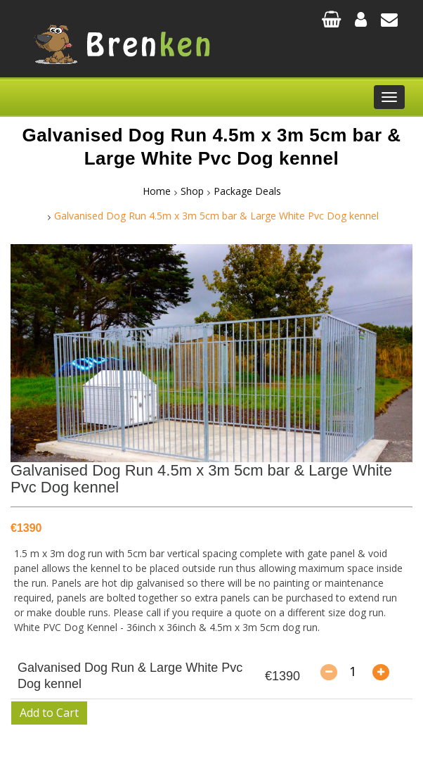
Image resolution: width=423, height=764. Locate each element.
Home (157, 191)
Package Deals (247, 191)
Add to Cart (49, 712)
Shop (192, 191)
